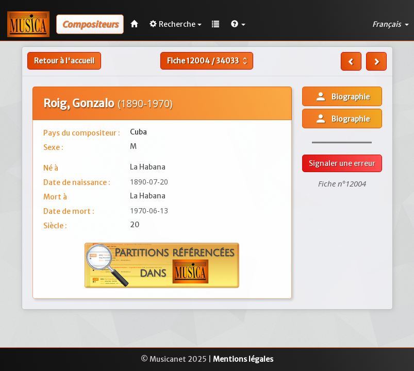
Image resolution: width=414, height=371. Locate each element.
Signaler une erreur (342, 163)
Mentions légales (243, 359)
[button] (238, 24)
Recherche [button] (176, 24)
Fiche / (208, 60)
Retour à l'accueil (64, 60)
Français (390, 24)
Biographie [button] (342, 96)
